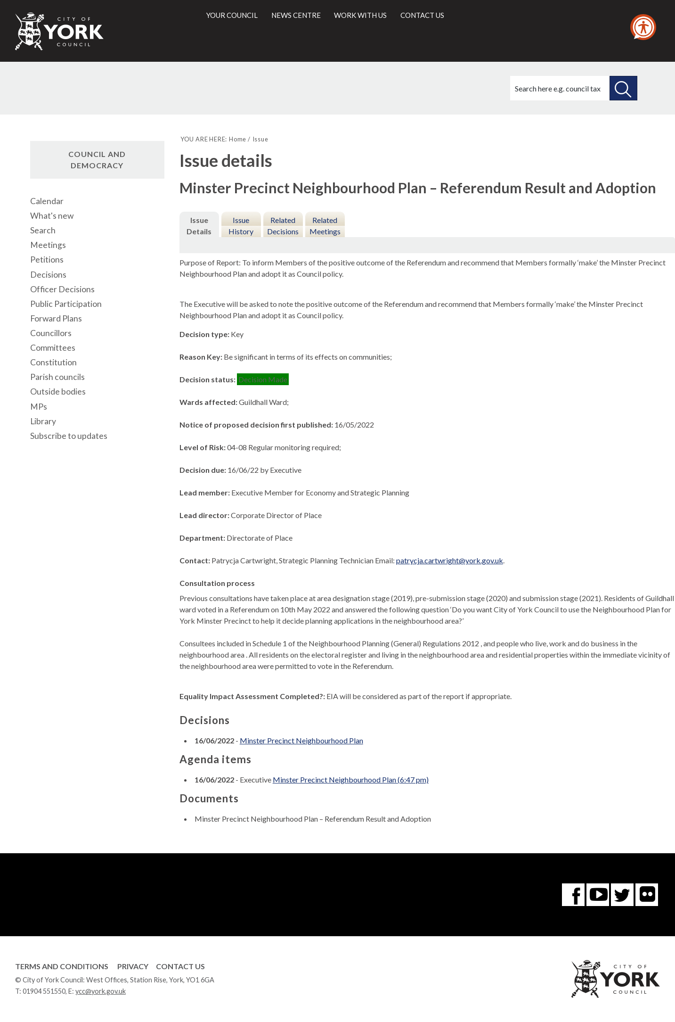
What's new (51, 216)
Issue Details (199, 225)
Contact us (422, 15)
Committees (52, 348)
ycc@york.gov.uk (100, 991)
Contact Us (180, 966)
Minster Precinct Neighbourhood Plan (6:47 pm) (351, 779)
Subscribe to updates (68, 436)
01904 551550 (44, 991)
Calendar (47, 201)
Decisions (48, 275)
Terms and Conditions (61, 966)
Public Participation (66, 304)
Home (237, 139)
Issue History (240, 225)
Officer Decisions (62, 289)
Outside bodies (58, 391)
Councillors (51, 333)
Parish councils (57, 377)
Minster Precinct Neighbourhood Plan (301, 740)
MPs (38, 407)
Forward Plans (56, 318)
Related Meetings (325, 225)
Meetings (48, 245)
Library (43, 421)
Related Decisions (283, 225)
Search (43, 230)
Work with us (360, 15)
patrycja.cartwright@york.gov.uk (449, 560)
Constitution (53, 362)
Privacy (132, 966)
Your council (232, 15)
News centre (296, 15)
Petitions (47, 259)
